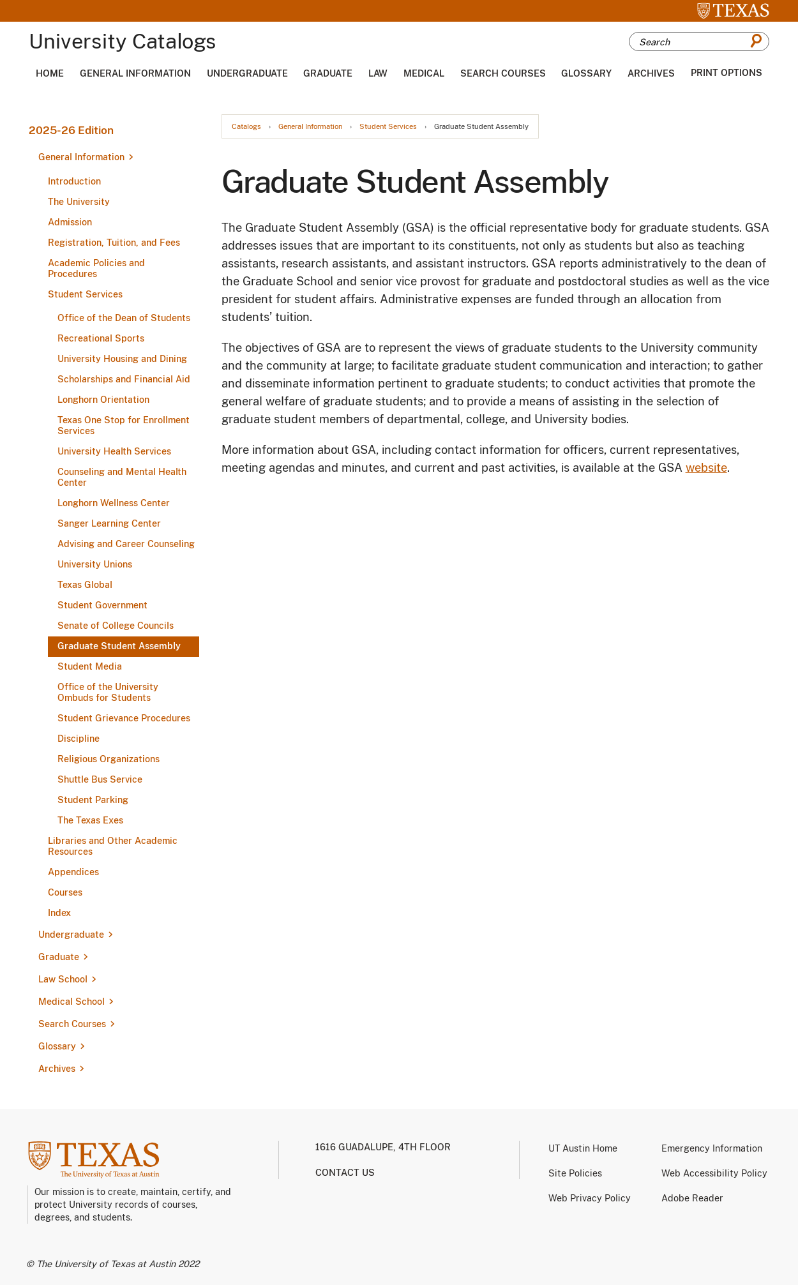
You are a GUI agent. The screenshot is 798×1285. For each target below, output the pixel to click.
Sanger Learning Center (109, 523)
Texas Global (84, 585)
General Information (135, 73)
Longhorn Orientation (103, 400)
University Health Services (114, 451)
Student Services (85, 294)
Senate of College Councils (115, 625)
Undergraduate (247, 73)
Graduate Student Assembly (119, 646)
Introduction (74, 181)
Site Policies (575, 1173)
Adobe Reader (692, 1198)
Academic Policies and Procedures (96, 268)
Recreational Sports (100, 338)
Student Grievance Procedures (123, 718)
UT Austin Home (582, 1148)
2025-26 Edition (71, 130)
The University (79, 202)
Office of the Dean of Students (123, 318)
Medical (423, 73)
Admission (70, 222)
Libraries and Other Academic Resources (112, 846)
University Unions (94, 564)
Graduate (327, 73)
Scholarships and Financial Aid (123, 379)
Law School (62, 979)
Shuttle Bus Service (99, 779)
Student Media (89, 666)
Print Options (726, 72)
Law (378, 73)
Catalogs (246, 126)
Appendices (73, 872)
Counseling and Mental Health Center (121, 477)
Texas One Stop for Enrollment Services (123, 425)
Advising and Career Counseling (126, 544)
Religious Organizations (108, 759)
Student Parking (92, 800)
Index (59, 913)
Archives (651, 73)
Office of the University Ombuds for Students (107, 692)
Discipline (78, 738)
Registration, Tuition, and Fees (114, 242)
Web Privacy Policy (589, 1198)
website (706, 467)
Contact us (345, 1173)
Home (50, 73)
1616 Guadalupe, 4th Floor (383, 1147)
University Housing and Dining (122, 359)
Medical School (71, 1001)
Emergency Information (711, 1148)
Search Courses (503, 73)
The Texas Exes (90, 820)
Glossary (586, 73)
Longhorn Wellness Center (113, 503)
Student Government (102, 605)
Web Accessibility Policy (714, 1173)
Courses (65, 892)
